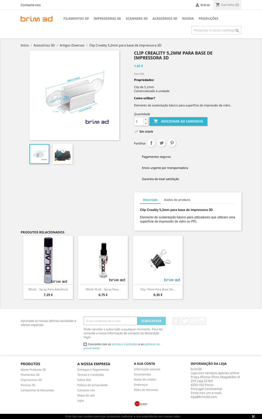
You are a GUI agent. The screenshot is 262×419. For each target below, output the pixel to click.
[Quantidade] (139, 121)
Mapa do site (86, 395)
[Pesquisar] (216, 30)
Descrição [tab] (150, 200)
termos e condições (125, 344)
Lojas (80, 400)
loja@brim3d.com (204, 397)
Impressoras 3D (107, 18)
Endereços (141, 384)
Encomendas (142, 374)
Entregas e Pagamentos (93, 369)
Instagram (202, 321)
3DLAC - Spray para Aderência (48, 289)
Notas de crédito (145, 379)
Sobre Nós (84, 380)
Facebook (176, 321)
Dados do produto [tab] (177, 200)
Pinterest (172, 143)
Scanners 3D (137, 18)
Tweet (162, 143)
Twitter (185, 321)
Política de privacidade (92, 385)
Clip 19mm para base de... (157, 289)
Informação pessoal (147, 369)
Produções (208, 18)
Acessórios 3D (164, 18)
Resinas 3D (28, 385)
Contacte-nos (31, 5)
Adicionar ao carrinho (178, 121)
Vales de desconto (146, 390)
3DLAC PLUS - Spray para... (103, 289)
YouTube (194, 321)
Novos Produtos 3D (33, 369)
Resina (188, 18)
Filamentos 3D (76, 18)
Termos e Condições (90, 375)
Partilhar (151, 143)
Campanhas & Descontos (37, 390)
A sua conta (144, 363)
